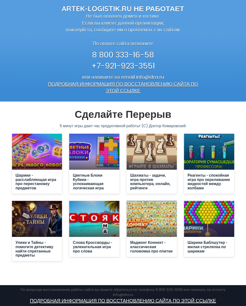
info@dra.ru (150, 77)
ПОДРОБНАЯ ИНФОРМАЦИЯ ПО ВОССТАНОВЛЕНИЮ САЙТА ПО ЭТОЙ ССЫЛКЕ (123, 87)
